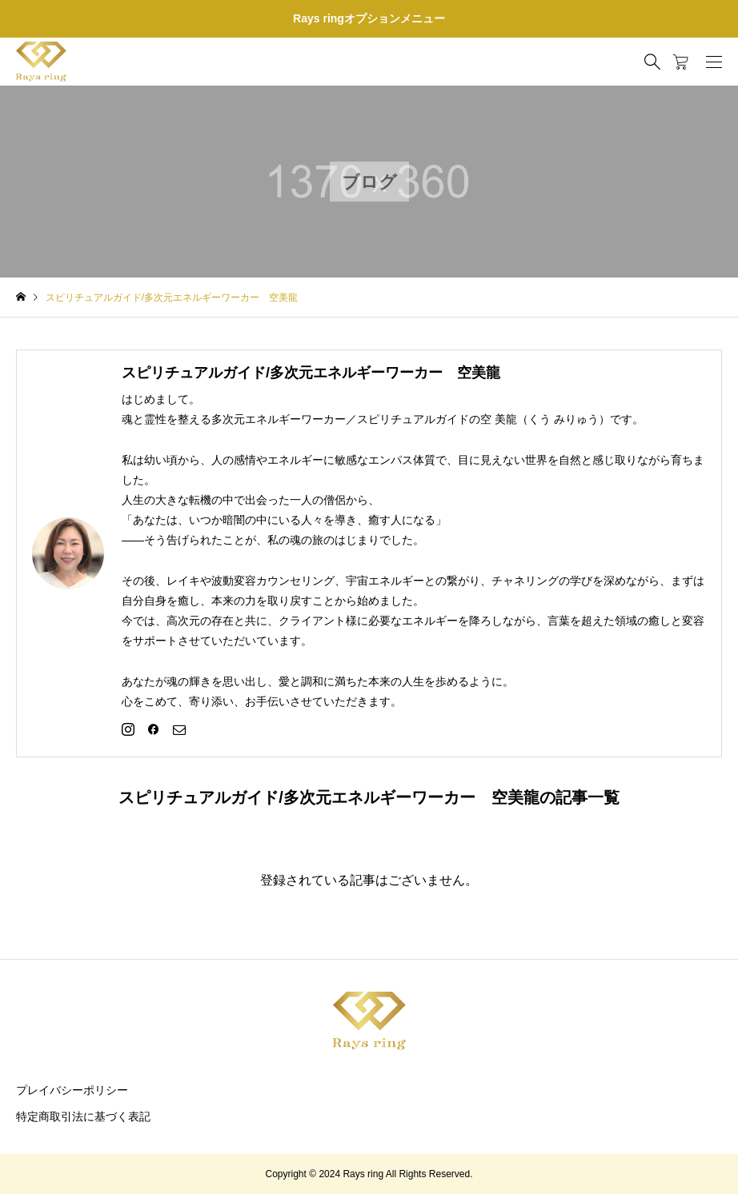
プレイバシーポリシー (72, 1090)
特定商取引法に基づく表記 (83, 1116)
